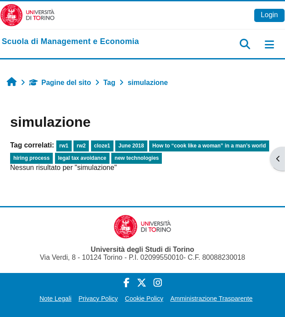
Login (269, 14)
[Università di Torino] (27, 14)
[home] (70, 42)
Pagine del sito (60, 82)
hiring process (31, 158)
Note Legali (56, 298)
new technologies (137, 158)
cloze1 (102, 146)
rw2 (81, 146)
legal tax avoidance (82, 158)
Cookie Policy (144, 298)
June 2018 (131, 146)
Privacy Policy (98, 298)
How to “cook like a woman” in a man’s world (209, 146)
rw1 (64, 146)
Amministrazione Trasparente (211, 298)
